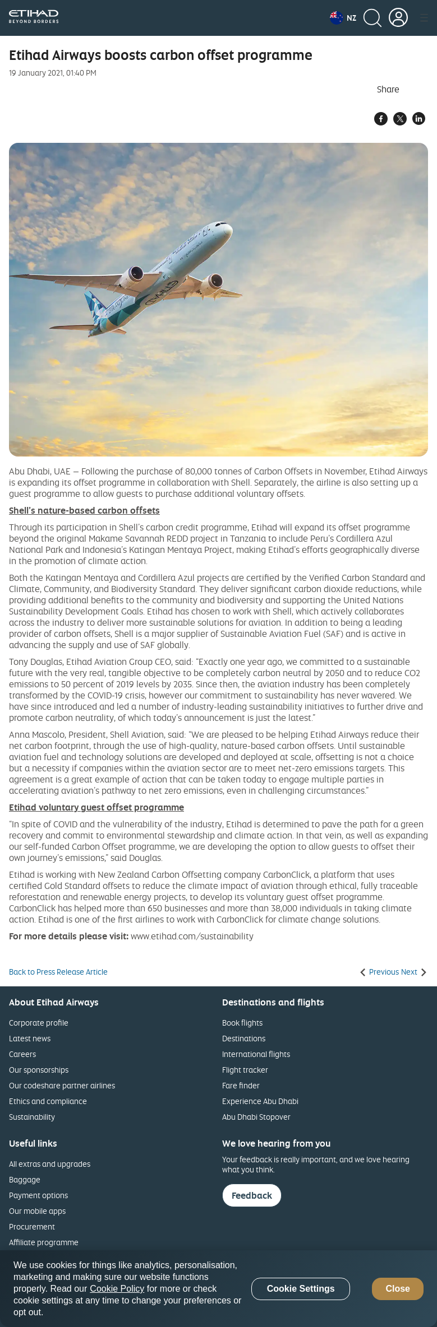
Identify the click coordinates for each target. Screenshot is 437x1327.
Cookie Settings (301, 1288)
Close (397, 1288)
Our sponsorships (38, 1069)
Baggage (24, 1179)
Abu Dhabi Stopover (256, 1116)
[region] (218, 1288)
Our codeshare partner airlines (62, 1085)
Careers (22, 1054)
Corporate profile (38, 1022)
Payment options (38, 1195)
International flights (256, 1054)
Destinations (243, 1038)
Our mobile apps (37, 1210)
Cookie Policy (117, 1288)
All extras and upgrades (49, 1163)
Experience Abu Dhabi (260, 1101)
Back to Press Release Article (58, 972)
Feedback (252, 1195)
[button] (343, 18)
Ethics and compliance (48, 1101)
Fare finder (241, 1085)
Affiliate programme (44, 1242)
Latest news (29, 1038)
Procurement (32, 1226)
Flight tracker (245, 1069)
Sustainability (32, 1116)
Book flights (242, 1022)
